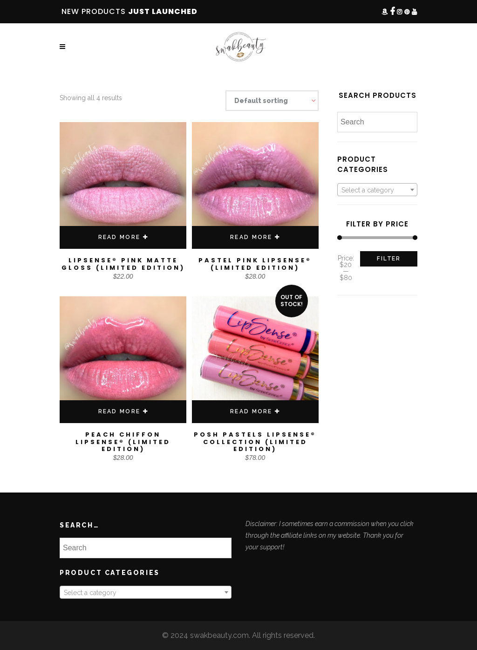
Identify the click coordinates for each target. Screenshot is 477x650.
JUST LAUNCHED (163, 11)
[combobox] (377, 189)
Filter (389, 258)
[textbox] (377, 190)
